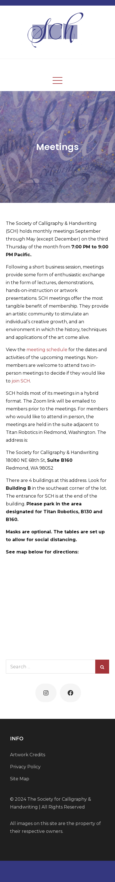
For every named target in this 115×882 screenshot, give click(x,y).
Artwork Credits (27, 754)
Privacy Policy (25, 766)
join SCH (21, 381)
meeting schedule (46, 349)
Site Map (19, 778)
